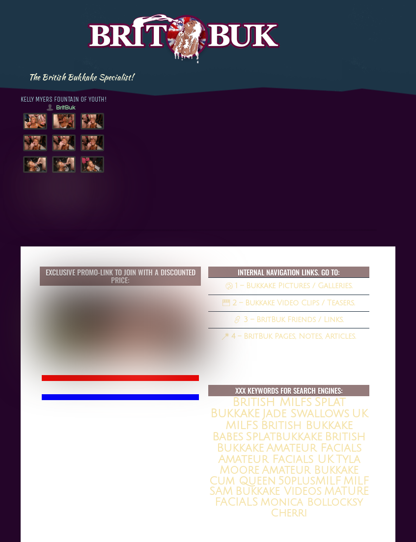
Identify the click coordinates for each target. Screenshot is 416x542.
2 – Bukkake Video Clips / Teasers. (288, 303)
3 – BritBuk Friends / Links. (289, 320)
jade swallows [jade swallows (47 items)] (305, 413)
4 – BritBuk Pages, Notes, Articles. (289, 336)
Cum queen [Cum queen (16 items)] (242, 481)
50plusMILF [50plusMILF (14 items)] (309, 481)
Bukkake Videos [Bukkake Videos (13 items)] (278, 491)
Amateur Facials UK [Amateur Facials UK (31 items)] (275, 459)
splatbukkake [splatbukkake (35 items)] (284, 437)
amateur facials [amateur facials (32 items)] (313, 448)
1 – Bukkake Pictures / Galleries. (289, 286)
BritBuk (65, 108)
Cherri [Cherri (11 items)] (289, 513)
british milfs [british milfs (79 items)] (272, 402)
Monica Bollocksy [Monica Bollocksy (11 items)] (311, 502)
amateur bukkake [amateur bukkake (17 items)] (310, 470)
